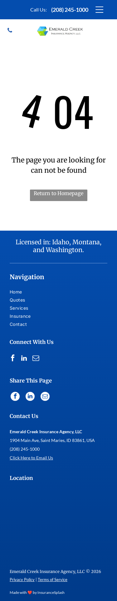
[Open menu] (99, 9)
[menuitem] (21, 293)
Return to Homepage (58, 193)
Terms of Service (52, 579)
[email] (36, 359)
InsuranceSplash (51, 592)
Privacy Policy (22, 579)
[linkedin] (24, 359)
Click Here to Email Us (31, 457)
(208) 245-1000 (69, 9)
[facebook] (12, 359)
